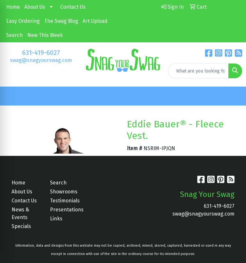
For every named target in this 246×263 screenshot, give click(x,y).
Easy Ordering (23, 21)
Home (13, 7)
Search (14, 35)
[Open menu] (233, 96)
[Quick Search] (198, 71)
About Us (34, 7)
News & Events (20, 213)
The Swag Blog (61, 21)
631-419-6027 (41, 52)
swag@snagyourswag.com (41, 60)
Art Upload (95, 21)
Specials (21, 226)
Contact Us (73, 7)
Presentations (65, 210)
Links (56, 219)
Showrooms (64, 192)
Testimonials (65, 201)
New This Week (45, 35)
